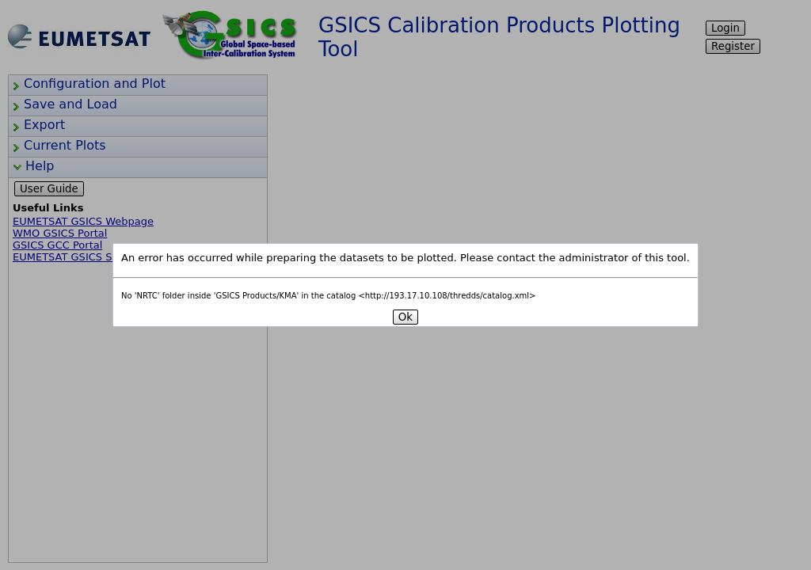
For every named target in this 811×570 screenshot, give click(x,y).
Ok (405, 317)
